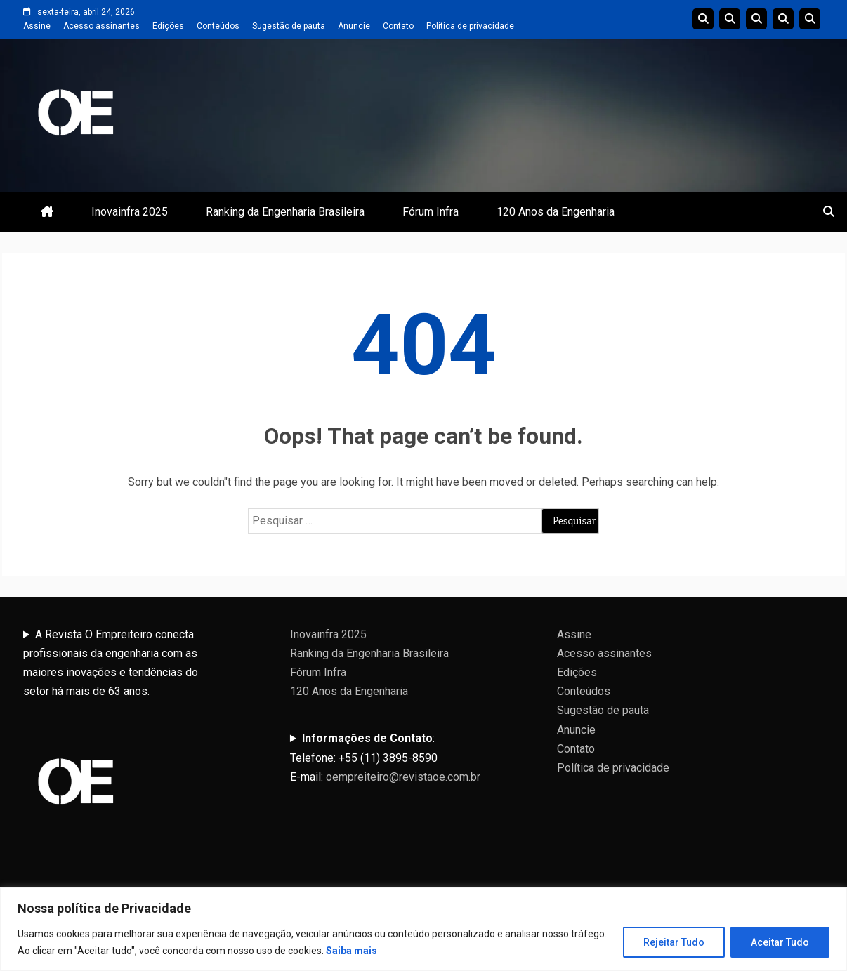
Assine (37, 26)
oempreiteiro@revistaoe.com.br (403, 777)
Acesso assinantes (101, 26)
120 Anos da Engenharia (556, 211)
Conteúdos (218, 26)
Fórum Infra (430, 211)
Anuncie (354, 26)
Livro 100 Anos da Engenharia (809, 18)
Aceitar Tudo (780, 942)
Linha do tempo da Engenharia (729, 18)
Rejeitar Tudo (673, 942)
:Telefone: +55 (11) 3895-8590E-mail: (385, 757)
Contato (398, 26)
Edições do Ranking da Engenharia (756, 18)
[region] (423, 929)
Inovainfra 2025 (129, 211)
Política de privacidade (470, 26)
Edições (168, 26)
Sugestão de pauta (288, 26)
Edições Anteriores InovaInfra (783, 18)
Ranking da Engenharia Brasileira (285, 211)
